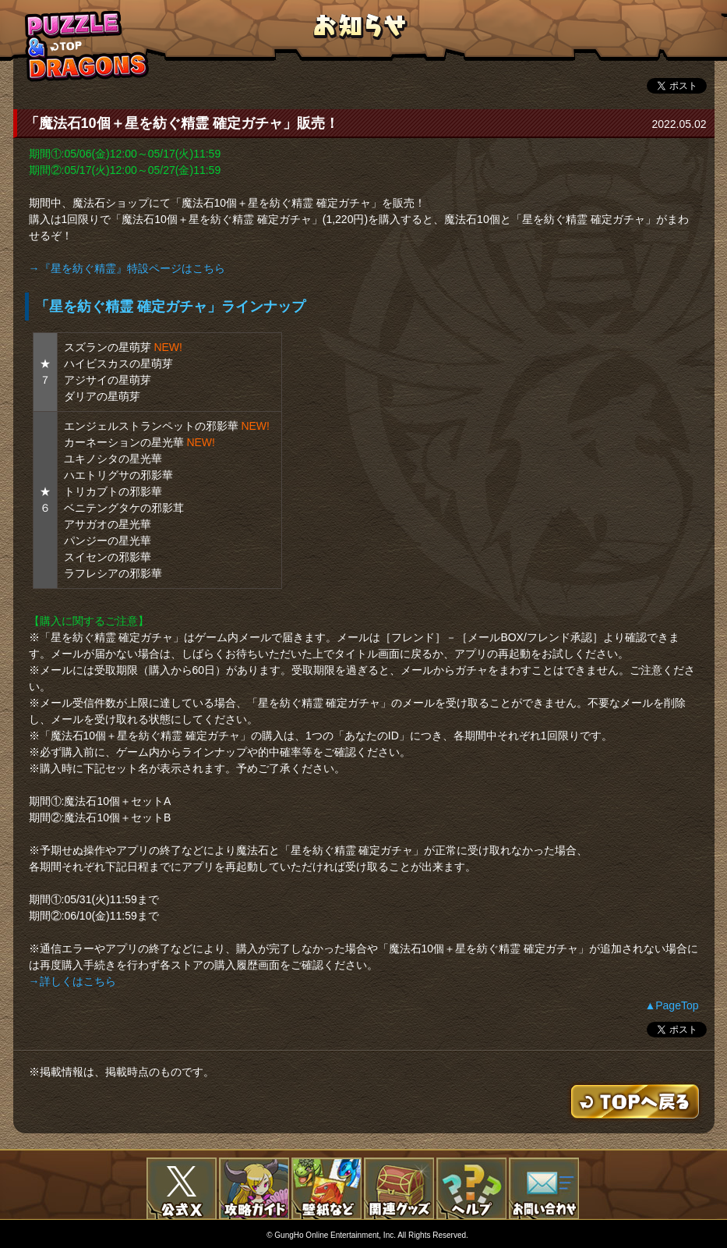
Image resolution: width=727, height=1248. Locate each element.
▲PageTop (671, 1005)
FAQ (471, 1189)
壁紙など (326, 1189)
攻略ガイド (254, 1189)
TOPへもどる (87, 45)
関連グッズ (399, 1189)
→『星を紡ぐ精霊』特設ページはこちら (127, 268)
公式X (181, 1189)
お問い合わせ (544, 1189)
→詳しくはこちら (72, 981)
